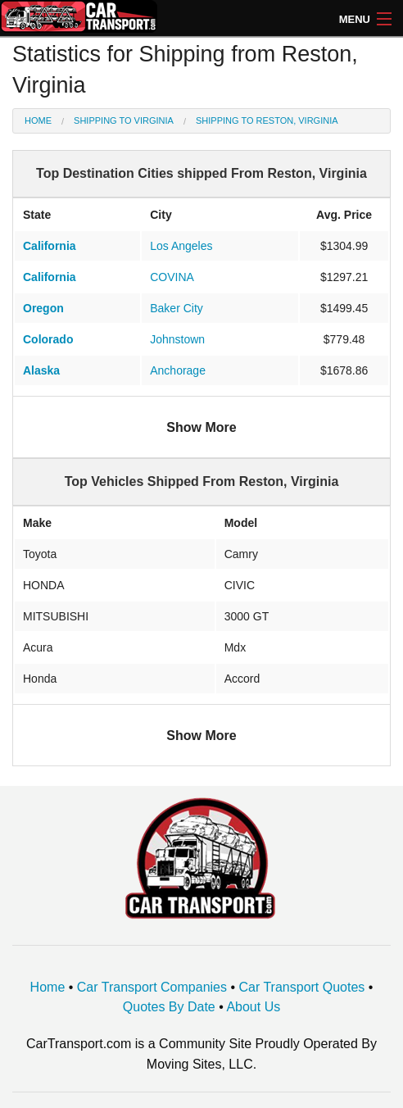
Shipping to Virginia (124, 120)
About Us (253, 1007)
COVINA (172, 277)
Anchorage (178, 370)
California (49, 245)
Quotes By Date (169, 1007)
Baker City (176, 308)
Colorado (48, 339)
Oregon (43, 308)
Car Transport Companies (152, 987)
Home (38, 120)
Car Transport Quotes (301, 987)
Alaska (41, 370)
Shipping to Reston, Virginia (267, 120)
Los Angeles (181, 245)
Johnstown (177, 339)
